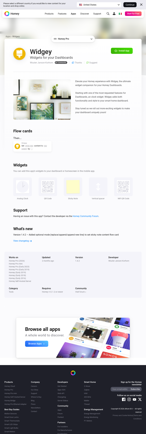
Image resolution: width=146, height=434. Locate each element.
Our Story (34, 390)
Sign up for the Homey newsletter (131, 383)
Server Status (63, 401)
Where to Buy (36, 397)
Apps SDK (61, 390)
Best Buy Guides (11, 409)
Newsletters (35, 408)
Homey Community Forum (85, 216)
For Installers (63, 427)
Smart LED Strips (11, 424)
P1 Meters (88, 421)
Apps (73, 16)
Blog (32, 401)
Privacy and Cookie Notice (122, 415)
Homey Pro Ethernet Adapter (15, 404)
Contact (34, 411)
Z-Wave (87, 386)
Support (97, 16)
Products (49, 16)
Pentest (61, 417)
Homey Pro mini (10, 393)
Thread (87, 404)
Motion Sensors (10, 414)
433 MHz (87, 397)
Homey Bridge (9, 401)
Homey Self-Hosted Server (14, 397)
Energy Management (92, 414)
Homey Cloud (9, 386)
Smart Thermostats (12, 421)
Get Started (62, 386)
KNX (85, 393)
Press (33, 404)
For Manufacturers (65, 430)
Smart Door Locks (11, 417)
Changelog (62, 397)
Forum (60, 414)
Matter (86, 401)
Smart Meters (9, 432)
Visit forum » (80, 292)
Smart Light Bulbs (11, 428)
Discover (84, 16)
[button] (99, 4)
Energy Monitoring (91, 417)
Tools (11, 292)
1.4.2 (77, 261)
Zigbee (86, 390)
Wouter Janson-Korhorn (118, 261)
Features (62, 16)
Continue (130, 4)
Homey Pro (8, 390)
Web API (61, 393)
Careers (34, 386)
